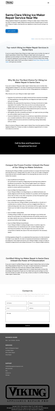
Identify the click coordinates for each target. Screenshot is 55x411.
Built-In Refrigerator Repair (12, 348)
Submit (27, 326)
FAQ (6, 370)
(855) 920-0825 (9, 368)
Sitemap (7, 375)
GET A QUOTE (11, 31)
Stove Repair (9, 354)
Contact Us (8, 373)
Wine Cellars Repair (10, 352)
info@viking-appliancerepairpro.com (14, 366)
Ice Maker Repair (10, 350)
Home (32, 39)
